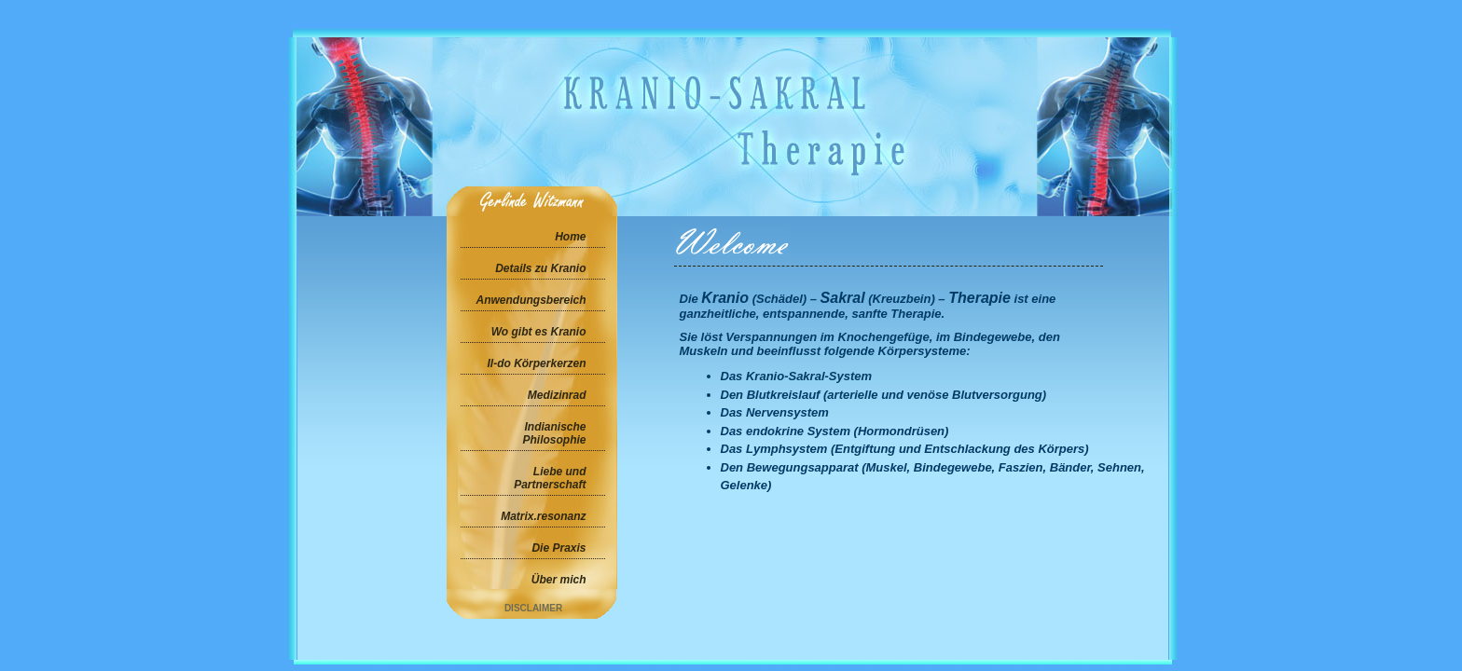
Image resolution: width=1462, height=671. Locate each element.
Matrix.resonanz (543, 516)
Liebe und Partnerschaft (550, 478)
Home (570, 236)
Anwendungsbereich (531, 300)
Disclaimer (533, 608)
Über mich (558, 579)
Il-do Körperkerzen (536, 363)
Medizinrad (557, 395)
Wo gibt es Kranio (538, 331)
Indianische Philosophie (554, 433)
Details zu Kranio (540, 268)
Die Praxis (558, 548)
